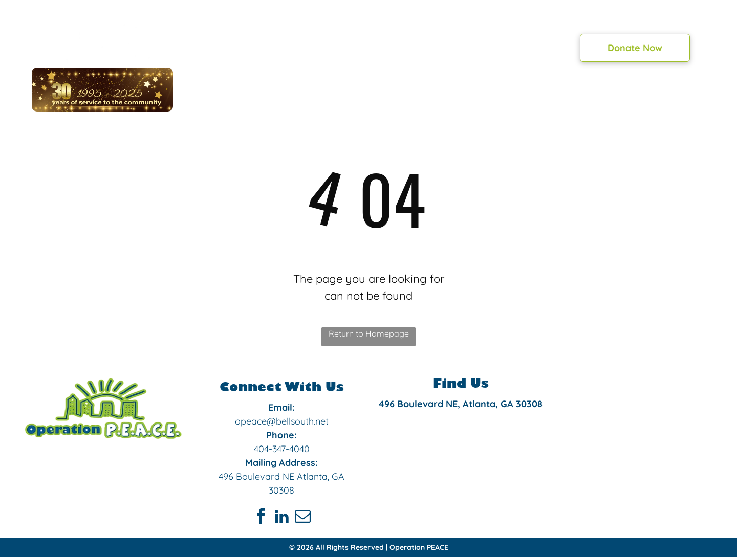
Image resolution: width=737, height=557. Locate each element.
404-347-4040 (282, 449)
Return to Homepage (369, 333)
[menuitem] (248, 46)
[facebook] (260, 517)
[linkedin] (281, 517)
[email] (302, 517)
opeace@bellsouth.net (282, 421)
